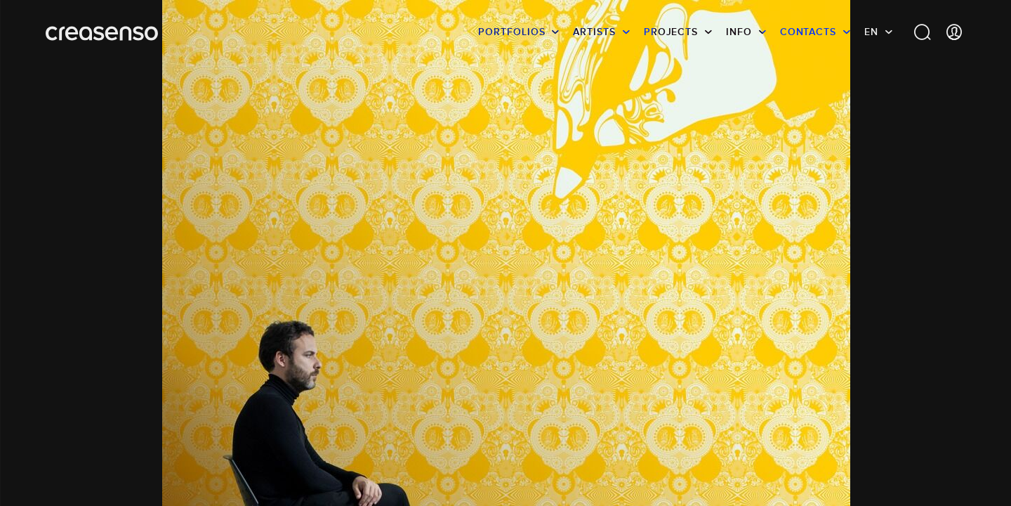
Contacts (808, 31)
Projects (671, 31)
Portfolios (511, 31)
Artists (594, 31)
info (739, 31)
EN (871, 31)
